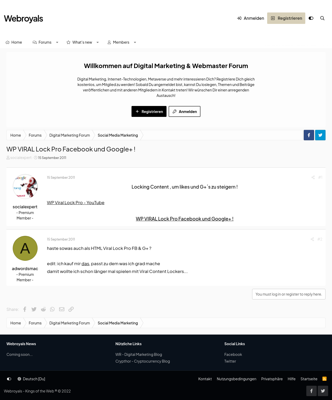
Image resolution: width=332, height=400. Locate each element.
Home (16, 42)
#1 (320, 177)
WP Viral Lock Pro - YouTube (76, 202)
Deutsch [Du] (31, 378)
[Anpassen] (311, 18)
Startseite (309, 378)
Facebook (233, 354)
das (85, 263)
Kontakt (205, 378)
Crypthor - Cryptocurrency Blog (142, 361)
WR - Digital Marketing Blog (138, 354)
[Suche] (322, 18)
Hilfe (291, 378)
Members (121, 42)
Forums (45, 42)
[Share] (313, 177)
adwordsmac (25, 268)
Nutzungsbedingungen (236, 378)
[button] (57, 42)
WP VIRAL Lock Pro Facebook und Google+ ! (185, 219)
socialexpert (21, 157)
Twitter (230, 361)
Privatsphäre (272, 378)
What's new (82, 42)
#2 (319, 239)
